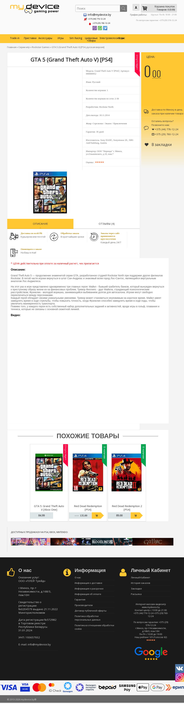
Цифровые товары (91, 38)
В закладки (158, 143)
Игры (61, 37)
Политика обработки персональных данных (87, 621)
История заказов (140, 582)
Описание (40, 222)
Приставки (30, 37)
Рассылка (136, 595)
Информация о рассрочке (89, 589)
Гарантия (80, 601)
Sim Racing (76, 37)
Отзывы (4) (107, 222)
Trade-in (14, 37)
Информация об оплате (88, 595)
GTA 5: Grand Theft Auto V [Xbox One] (49, 506)
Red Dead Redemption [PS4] (88, 506)
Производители (84, 607)
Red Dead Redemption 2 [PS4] (127, 506)
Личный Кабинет (140, 576)
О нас (121, 37)
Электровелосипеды (106, 37)
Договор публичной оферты (91, 613)
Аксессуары (45, 37)
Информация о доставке (88, 582)
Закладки (136, 589)
